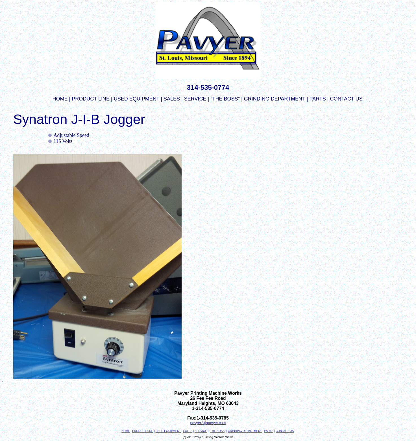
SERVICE (201, 431)
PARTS (268, 431)
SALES (187, 431)
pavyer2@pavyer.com (208, 423)
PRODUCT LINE (142, 431)
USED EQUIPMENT (168, 431)
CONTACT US (285, 431)
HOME (125, 431)
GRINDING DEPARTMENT (245, 431)
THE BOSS (217, 431)
